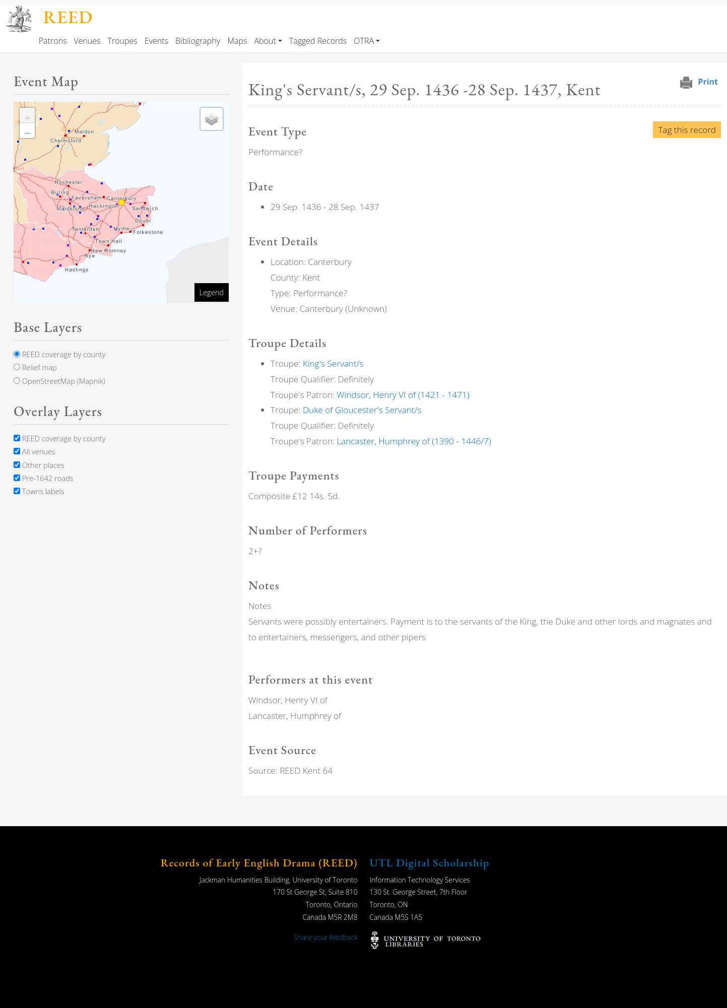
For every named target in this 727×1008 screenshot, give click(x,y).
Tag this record (687, 130)
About (265, 40)
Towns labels (39, 491)
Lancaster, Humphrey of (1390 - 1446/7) (414, 441)
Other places (39, 465)
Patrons (53, 40)
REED (68, 17)
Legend (212, 292)
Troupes (123, 40)
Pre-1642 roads (43, 478)
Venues (87, 40)
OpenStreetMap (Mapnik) (59, 381)
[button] (27, 115)
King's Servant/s (333, 363)
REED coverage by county (59, 354)
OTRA (364, 40)
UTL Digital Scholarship (430, 862)
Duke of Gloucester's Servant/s (362, 410)
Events (156, 40)
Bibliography (197, 40)
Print (708, 81)
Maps (237, 40)
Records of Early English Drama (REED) (259, 862)
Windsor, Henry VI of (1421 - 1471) (403, 394)
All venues (34, 451)
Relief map (35, 367)
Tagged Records (318, 40)
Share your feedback (325, 937)
